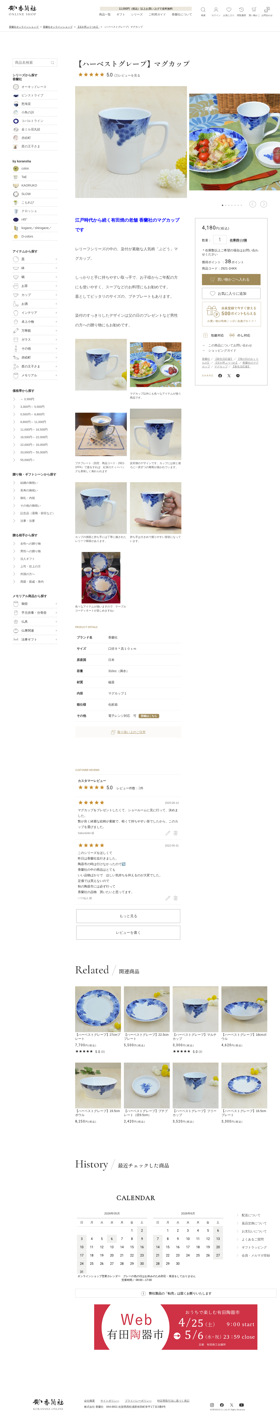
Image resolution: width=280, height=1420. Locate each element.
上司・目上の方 (30, 566)
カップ (22, 295)
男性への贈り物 (30, 551)
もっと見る (128, 916)
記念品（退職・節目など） (37, 513)
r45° (20, 219)
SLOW (22, 194)
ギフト (121, 15)
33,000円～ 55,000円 (34, 452)
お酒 (20, 304)
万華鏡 (22, 330)
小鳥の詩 (23, 112)
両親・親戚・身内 (32, 581)
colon (21, 168)
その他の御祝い (30, 505)
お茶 (20, 286)
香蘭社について (182, 15)
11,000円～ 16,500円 (34, 429)
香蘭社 (206, 359)
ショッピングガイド (222, 350)
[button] (253, 204)
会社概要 (89, 1400)
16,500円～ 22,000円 (34, 437)
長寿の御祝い (29, 490)
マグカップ (221, 366)
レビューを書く (128, 932)
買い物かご (254, 12)
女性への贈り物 (30, 543)
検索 (203, 12)
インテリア (25, 313)
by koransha (22, 161)
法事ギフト (25, 639)
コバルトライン (28, 121)
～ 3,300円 (27, 399)
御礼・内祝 (27, 498)
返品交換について (254, 1223)
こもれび (23, 202)
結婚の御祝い (29, 482)
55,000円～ (27, 460)
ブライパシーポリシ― (138, 1400)
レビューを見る (129, 75)
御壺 (20, 604)
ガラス (22, 339)
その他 (22, 348)
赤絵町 (22, 138)
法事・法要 (27, 520)
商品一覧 (105, 15)
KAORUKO (25, 185)
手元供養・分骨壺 (30, 612)
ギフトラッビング (254, 1247)
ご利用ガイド (157, 15)
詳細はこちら (149, 715)
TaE (20, 177)
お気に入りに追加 (232, 293)
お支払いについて (254, 1231)
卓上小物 (23, 321)
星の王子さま (26, 146)
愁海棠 (22, 104)
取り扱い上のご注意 (128, 732)
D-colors (23, 236)
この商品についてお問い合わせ (230, 345)
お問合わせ (267, 12)
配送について (251, 1215)
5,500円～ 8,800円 (32, 414)
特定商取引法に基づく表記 (173, 1400)
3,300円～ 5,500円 (32, 406)
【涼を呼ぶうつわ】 (226, 362)
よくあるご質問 (253, 1239)
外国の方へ (27, 574)
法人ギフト (27, 558)
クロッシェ (25, 211)
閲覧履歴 (241, 12)
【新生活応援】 (223, 359)
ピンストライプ (28, 95)
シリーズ (137, 15)
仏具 (20, 621)
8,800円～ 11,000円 (33, 422)
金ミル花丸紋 (26, 129)
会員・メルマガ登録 (256, 1255)
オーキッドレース (30, 87)
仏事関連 (23, 630)
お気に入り (228, 12)
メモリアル (25, 375)
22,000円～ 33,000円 (34, 444)
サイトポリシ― (109, 1400)
